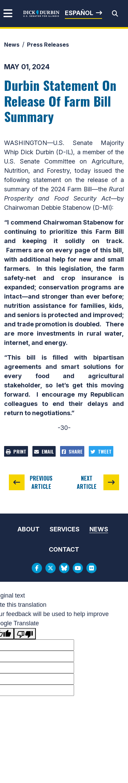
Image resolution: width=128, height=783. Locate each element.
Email (44, 451)
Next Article (87, 482)
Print (16, 451)
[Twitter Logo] (50, 568)
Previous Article (41, 482)
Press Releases (48, 44)
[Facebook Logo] (37, 568)
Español (79, 12)
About (28, 529)
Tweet (101, 451)
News (11, 44)
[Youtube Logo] (78, 568)
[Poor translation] (25, 633)
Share (72, 451)
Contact (64, 549)
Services (64, 529)
